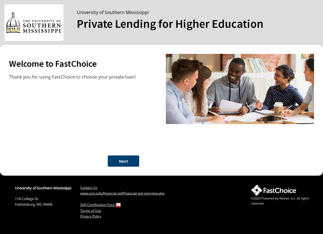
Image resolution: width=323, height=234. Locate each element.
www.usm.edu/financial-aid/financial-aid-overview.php (122, 193)
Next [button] (123, 161)
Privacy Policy (90, 216)
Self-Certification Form (100, 205)
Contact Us (88, 187)
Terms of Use (90, 210)
